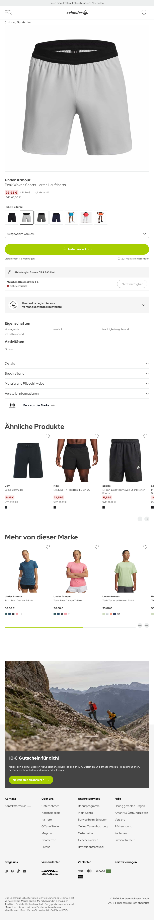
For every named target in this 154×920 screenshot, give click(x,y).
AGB (111, 903)
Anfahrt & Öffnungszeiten (131, 813)
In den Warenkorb (77, 249)
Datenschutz (141, 903)
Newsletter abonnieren (28, 780)
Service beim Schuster (92, 819)
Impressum (124, 903)
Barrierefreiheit (125, 840)
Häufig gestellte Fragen (130, 806)
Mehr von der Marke (36, 405)
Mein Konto (85, 813)
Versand (120, 819)
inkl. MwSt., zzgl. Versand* (34, 192)
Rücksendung (123, 826)
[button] (140, 519)
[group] (77, 97)
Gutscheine (85, 833)
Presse (46, 847)
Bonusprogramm (89, 806)
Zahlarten (121, 833)
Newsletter (49, 840)
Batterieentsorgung (90, 847)
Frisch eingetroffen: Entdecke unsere (71, 3)
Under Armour (17, 180)
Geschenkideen (88, 840)
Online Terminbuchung (93, 826)
